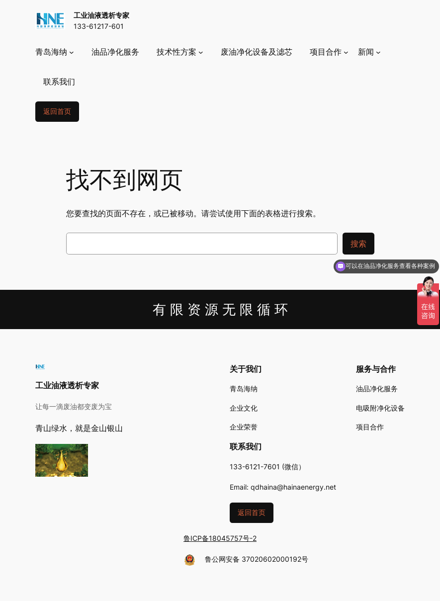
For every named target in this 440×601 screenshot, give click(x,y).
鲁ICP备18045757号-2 (220, 538)
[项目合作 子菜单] (329, 52)
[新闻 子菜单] (369, 52)
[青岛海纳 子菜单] (54, 52)
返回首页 (57, 111)
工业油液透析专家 (101, 15)
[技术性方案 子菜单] (180, 52)
